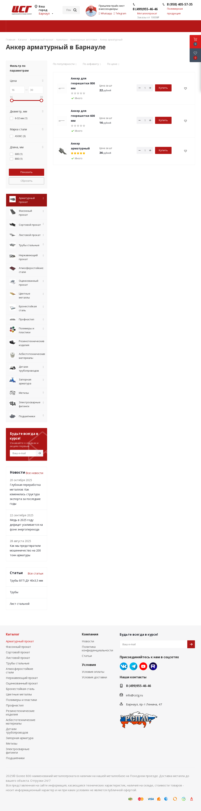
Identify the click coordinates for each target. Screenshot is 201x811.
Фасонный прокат (18, 647)
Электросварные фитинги (17, 750)
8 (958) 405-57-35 (180, 4)
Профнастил (15, 705)
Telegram (133, 666)
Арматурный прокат (20, 641)
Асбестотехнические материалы (20, 721)
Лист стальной (19, 604)
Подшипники (15, 758)
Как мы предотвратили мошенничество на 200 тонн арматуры (25, 550)
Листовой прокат (18, 658)
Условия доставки (94, 677)
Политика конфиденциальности (97, 648)
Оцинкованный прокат (22, 683)
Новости (88, 641)
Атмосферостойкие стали (19, 670)
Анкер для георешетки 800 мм (83, 83)
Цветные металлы (19, 694)
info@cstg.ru (134, 695)
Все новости (34, 473)
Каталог (12, 634)
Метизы (11, 743)
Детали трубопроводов (17, 730)
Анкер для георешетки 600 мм (83, 115)
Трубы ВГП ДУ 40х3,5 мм (26, 580)
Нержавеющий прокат (22, 678)
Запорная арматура (19, 738)
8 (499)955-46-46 (145, 9)
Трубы (14, 592)
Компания (90, 634)
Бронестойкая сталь (20, 689)
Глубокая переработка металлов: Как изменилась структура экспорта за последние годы (25, 494)
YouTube (143, 666)
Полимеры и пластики (21, 700)
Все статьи (35, 573)
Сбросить (27, 180)
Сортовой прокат (18, 652)
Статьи (87, 656)
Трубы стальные (17, 663)
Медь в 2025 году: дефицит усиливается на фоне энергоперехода (26, 524)
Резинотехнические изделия (20, 712)
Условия (89, 665)
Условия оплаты (93, 672)
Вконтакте (124, 666)
